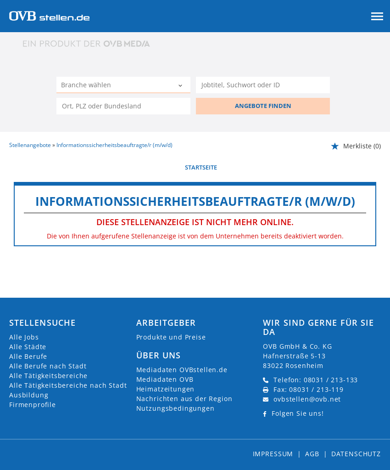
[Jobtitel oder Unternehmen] (263, 85)
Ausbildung (28, 395)
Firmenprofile (32, 404)
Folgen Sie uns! (298, 413)
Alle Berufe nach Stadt (47, 366)
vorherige (25, 167)
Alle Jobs (24, 337)
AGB (312, 453)
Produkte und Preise (171, 337)
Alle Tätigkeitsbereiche (48, 375)
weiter (370, 167)
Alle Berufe (28, 356)
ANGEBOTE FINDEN (263, 106)
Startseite (201, 167)
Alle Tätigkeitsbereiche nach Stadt (68, 385)
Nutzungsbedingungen (175, 408)
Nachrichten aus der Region (184, 398)
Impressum (273, 453)
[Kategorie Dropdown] (181, 86)
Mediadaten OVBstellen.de (182, 369)
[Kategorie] (114, 86)
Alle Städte (27, 346)
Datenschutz (356, 453)
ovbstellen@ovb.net (307, 399)
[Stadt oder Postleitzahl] (123, 106)
